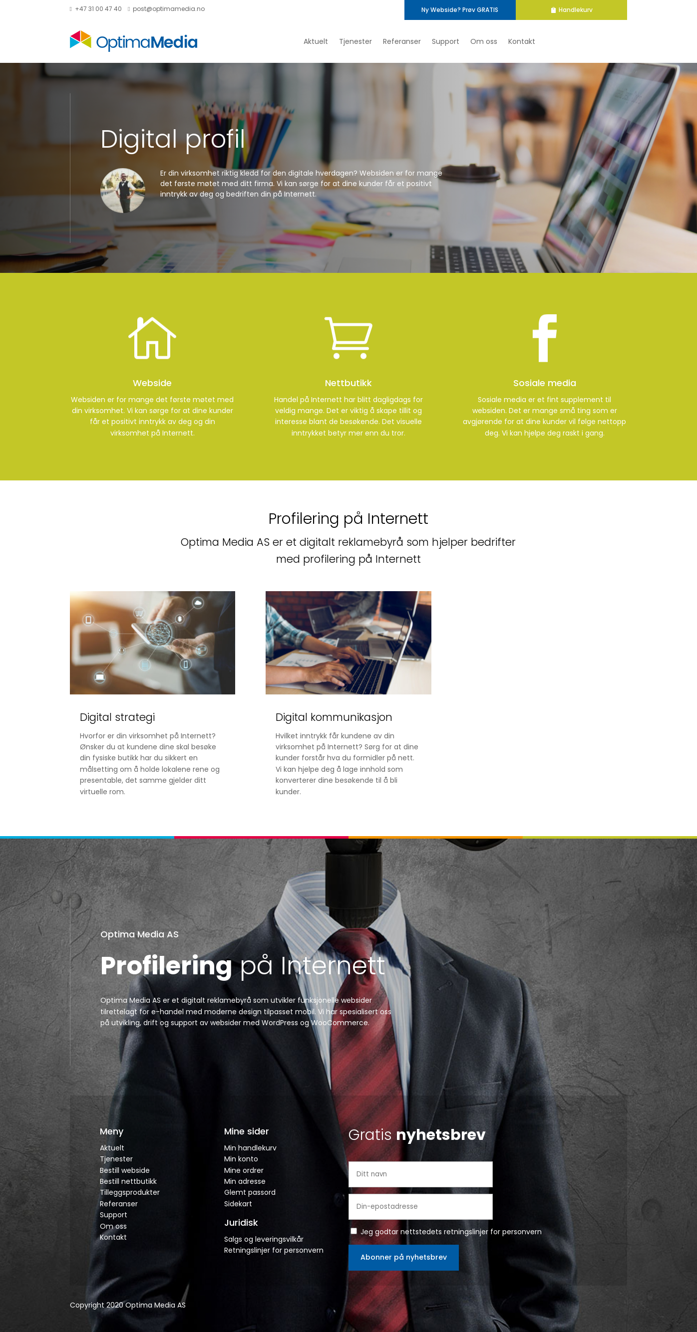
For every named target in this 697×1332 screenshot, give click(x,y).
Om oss (483, 41)
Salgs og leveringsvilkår (264, 1239)
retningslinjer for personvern (493, 1232)
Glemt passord (250, 1192)
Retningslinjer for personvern (274, 1250)
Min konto (241, 1159)
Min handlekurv (250, 1148)
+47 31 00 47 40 (96, 8)
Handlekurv (601, 9)
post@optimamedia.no (166, 8)
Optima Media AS (139, 934)
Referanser (402, 41)
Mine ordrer (244, 1170)
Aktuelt (316, 41)
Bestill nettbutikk (128, 1181)
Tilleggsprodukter (130, 1192)
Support (445, 41)
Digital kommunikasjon (334, 717)
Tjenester (355, 41)
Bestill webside (125, 1170)
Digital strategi (117, 717)
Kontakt (521, 41)
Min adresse (245, 1181)
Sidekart (238, 1204)
